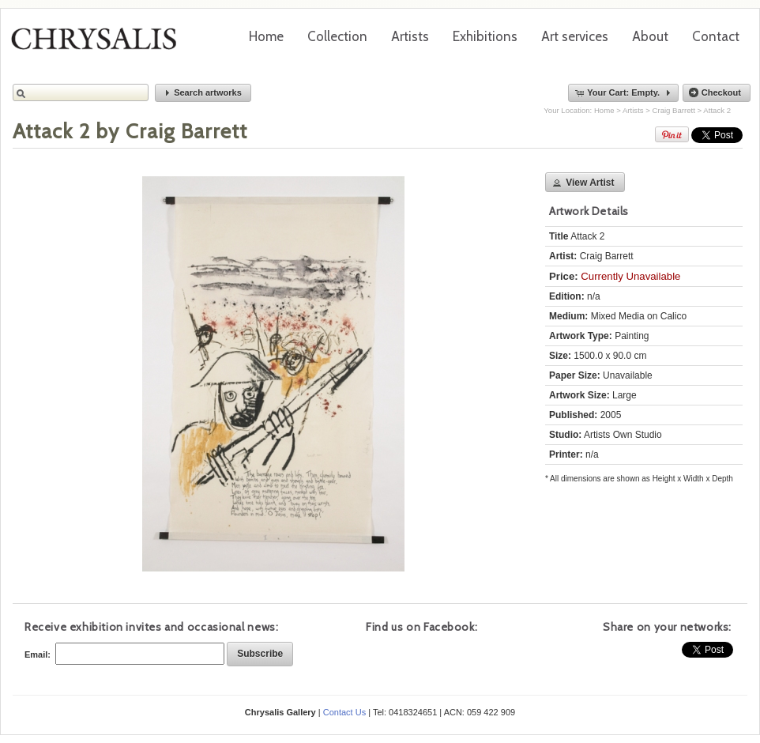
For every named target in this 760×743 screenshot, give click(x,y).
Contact (715, 36)
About (650, 36)
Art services (574, 36)
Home (266, 36)
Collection (337, 36)
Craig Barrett (674, 110)
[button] (203, 93)
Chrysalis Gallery (99, 44)
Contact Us (344, 712)
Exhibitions (485, 36)
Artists (410, 36)
